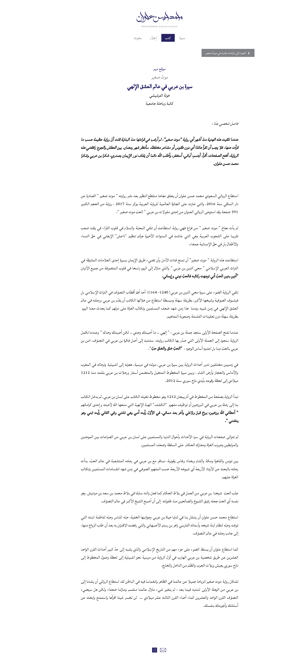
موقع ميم (143, 69)
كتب (152, 38)
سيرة (167, 38)
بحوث (120, 38)
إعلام (136, 38)
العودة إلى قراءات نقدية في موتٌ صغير (206, 53)
